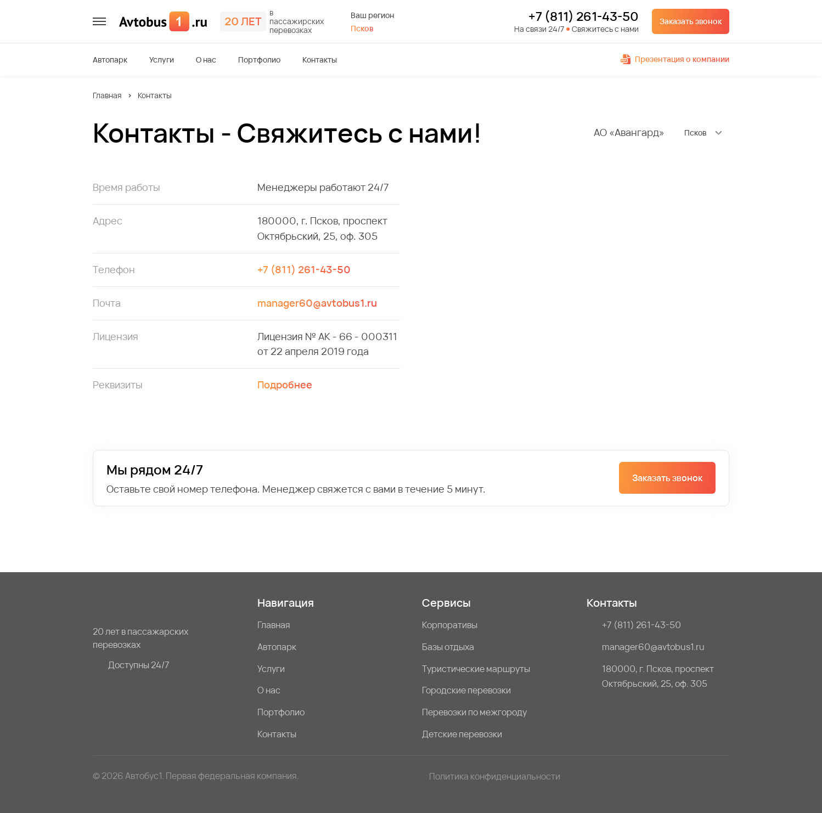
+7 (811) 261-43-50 (583, 17)
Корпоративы (449, 625)
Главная (107, 95)
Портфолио (259, 60)
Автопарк (110, 60)
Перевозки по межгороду (474, 712)
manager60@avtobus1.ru (317, 302)
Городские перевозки (466, 690)
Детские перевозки (462, 734)
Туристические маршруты (476, 669)
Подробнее (284, 384)
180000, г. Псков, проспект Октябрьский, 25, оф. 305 (658, 676)
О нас (206, 60)
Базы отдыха (448, 647)
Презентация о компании (675, 59)
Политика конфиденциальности (494, 776)
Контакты (319, 60)
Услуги (161, 60)
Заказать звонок (691, 21)
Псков (362, 28)
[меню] (99, 21)
